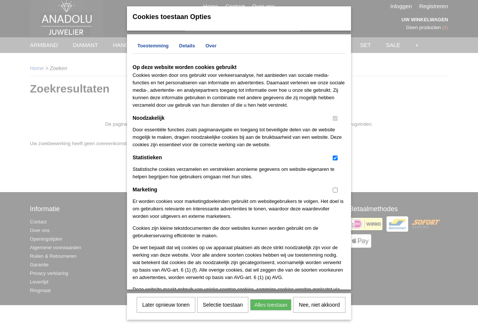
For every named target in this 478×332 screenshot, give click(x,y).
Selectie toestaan (223, 304)
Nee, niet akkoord (319, 304)
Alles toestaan (270, 304)
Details (187, 45)
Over (211, 45)
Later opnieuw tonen (166, 304)
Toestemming (153, 45)
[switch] (335, 117)
